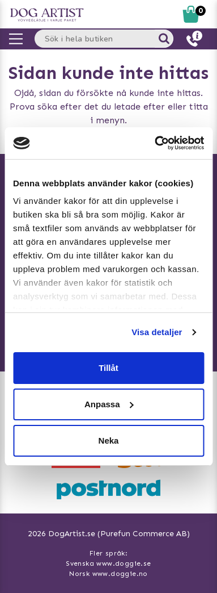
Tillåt (108, 368)
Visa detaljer (156, 332)
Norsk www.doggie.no (108, 574)
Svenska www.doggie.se (108, 563)
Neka (109, 440)
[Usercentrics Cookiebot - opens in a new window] (155, 143)
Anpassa (109, 404)
